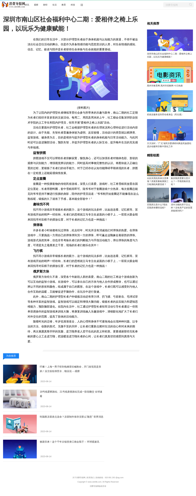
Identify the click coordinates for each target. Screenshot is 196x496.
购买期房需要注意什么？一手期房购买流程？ (180, 181)
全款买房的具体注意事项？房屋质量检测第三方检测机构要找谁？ (157, 181)
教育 (64, 5)
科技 (73, 5)
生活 (54, 5)
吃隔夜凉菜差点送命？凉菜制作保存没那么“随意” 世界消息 (71, 416)
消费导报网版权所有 (98, 486)
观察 (36, 5)
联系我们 (90, 478)
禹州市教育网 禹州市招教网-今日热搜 (165, 85)
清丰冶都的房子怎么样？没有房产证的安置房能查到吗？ (181, 207)
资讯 (27, 5)
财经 (45, 5)
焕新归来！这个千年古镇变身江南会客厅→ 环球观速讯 (69, 441)
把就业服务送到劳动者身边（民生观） (165, 114)
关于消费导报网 (78, 478)
